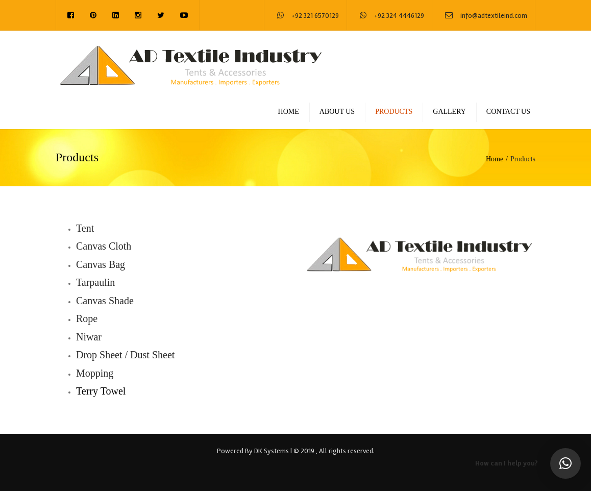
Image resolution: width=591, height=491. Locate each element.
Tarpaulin (95, 282)
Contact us (508, 111)
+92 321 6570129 (315, 15)
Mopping (94, 373)
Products (393, 111)
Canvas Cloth (103, 246)
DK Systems (271, 451)
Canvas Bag (100, 264)
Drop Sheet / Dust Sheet (125, 354)
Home (288, 111)
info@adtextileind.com (493, 15)
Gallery (449, 111)
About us (337, 111)
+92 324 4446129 (399, 15)
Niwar (89, 336)
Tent (85, 228)
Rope (86, 318)
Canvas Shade (105, 300)
